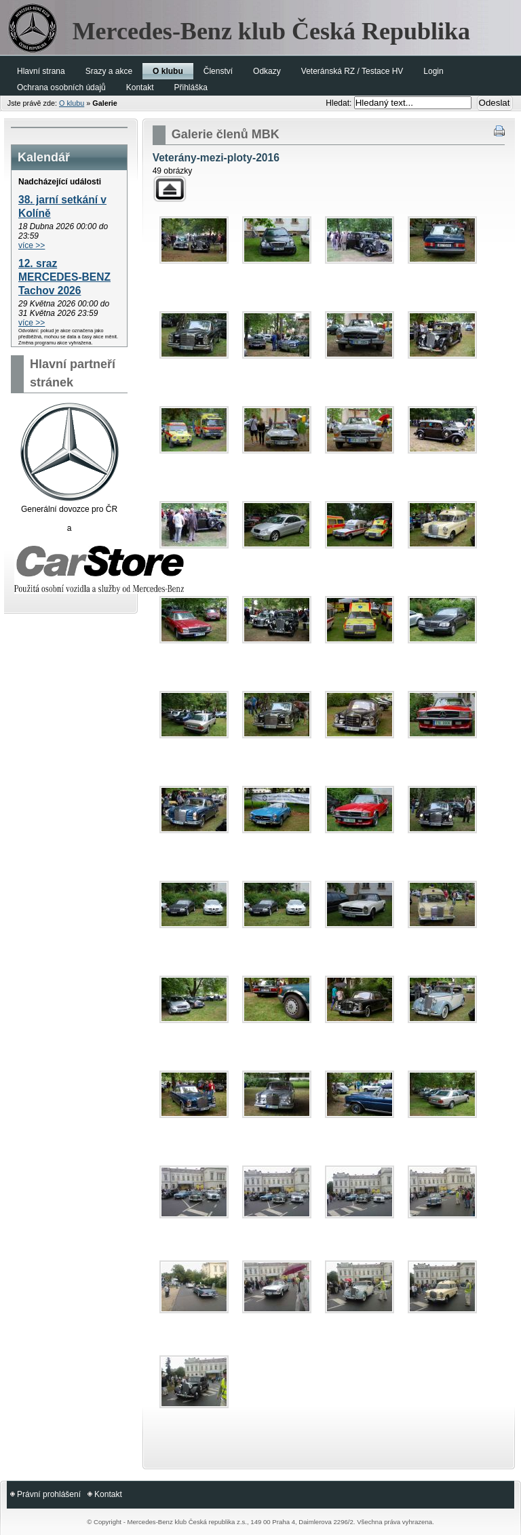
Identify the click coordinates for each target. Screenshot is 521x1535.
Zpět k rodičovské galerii (170, 189)
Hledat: (339, 103)
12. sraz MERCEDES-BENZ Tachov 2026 (64, 277)
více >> (31, 245)
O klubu (71, 103)
